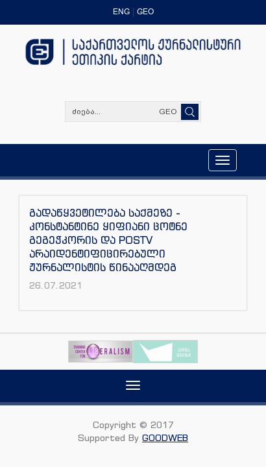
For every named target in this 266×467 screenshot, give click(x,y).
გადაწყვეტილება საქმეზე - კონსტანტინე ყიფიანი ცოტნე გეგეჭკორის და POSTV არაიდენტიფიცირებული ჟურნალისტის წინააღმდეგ (108, 240)
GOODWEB (165, 437)
